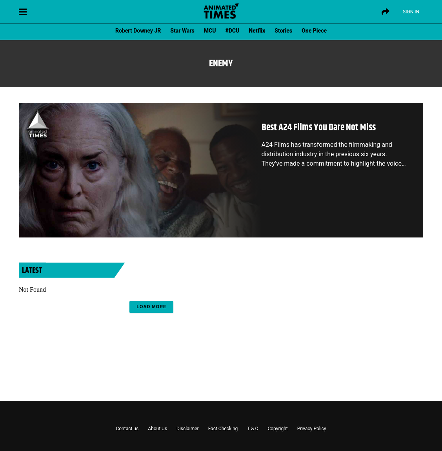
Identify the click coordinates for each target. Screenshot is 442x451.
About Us (157, 428)
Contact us (127, 428)
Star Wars (182, 30)
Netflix (257, 30)
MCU (210, 30)
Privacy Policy (311, 428)
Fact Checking (223, 428)
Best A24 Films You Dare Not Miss (319, 128)
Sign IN (411, 12)
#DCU (233, 30)
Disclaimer (187, 428)
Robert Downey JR (138, 30)
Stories (283, 30)
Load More (151, 306)
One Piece (314, 30)
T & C (252, 428)
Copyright (277, 428)
